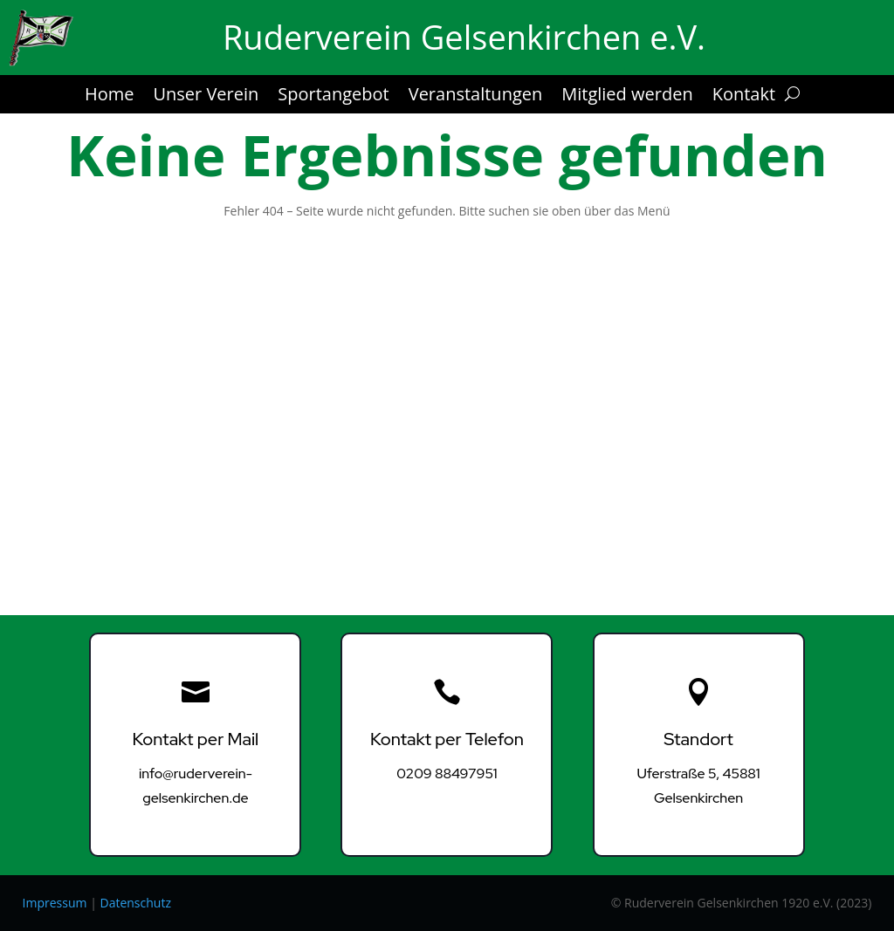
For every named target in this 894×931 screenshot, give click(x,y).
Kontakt (743, 97)
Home (109, 97)
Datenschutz (135, 902)
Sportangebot (333, 97)
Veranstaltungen (476, 97)
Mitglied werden (626, 97)
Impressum (55, 902)
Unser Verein (205, 97)
